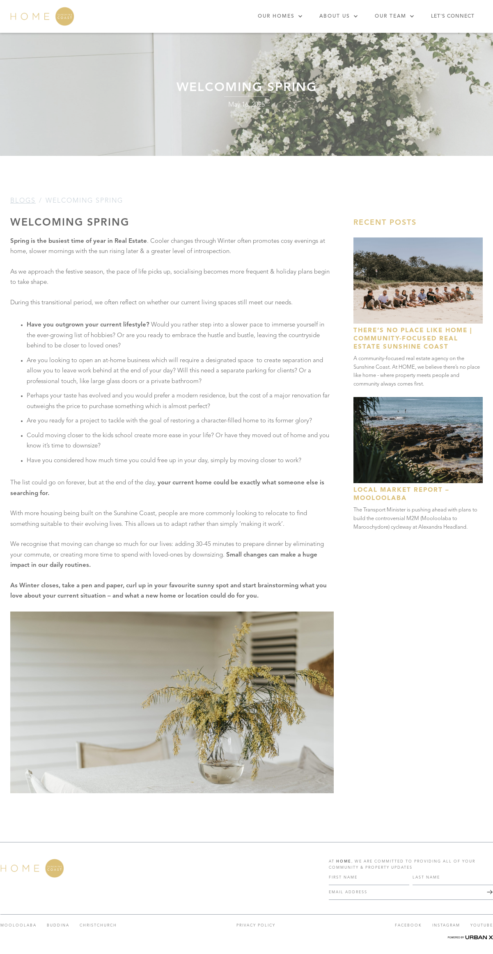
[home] (42, 16)
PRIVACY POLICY (255, 925)
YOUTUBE (481, 925)
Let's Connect (453, 16)
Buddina (58, 925)
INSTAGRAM (446, 925)
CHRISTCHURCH (98, 925)
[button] (280, 16)
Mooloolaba (18, 925)
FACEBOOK (408, 925)
